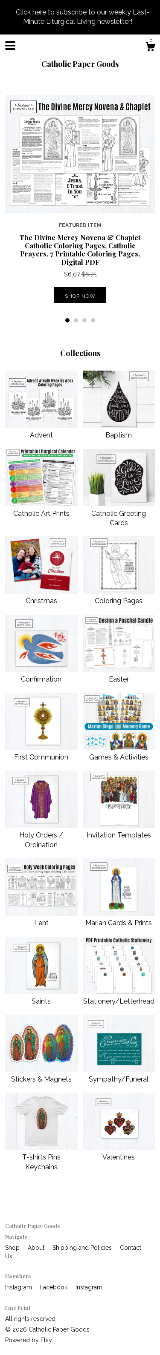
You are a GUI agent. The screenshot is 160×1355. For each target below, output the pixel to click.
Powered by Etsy (28, 1340)
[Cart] (150, 47)
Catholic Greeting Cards (119, 513)
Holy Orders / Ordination (41, 835)
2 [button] (76, 320)
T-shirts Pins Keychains (41, 1157)
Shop (13, 1247)
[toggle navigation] (10, 45)
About (37, 1247)
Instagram (19, 1287)
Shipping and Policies (82, 1247)
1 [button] (67, 320)
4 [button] (93, 320)
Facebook (54, 1287)
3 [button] (84, 320)
